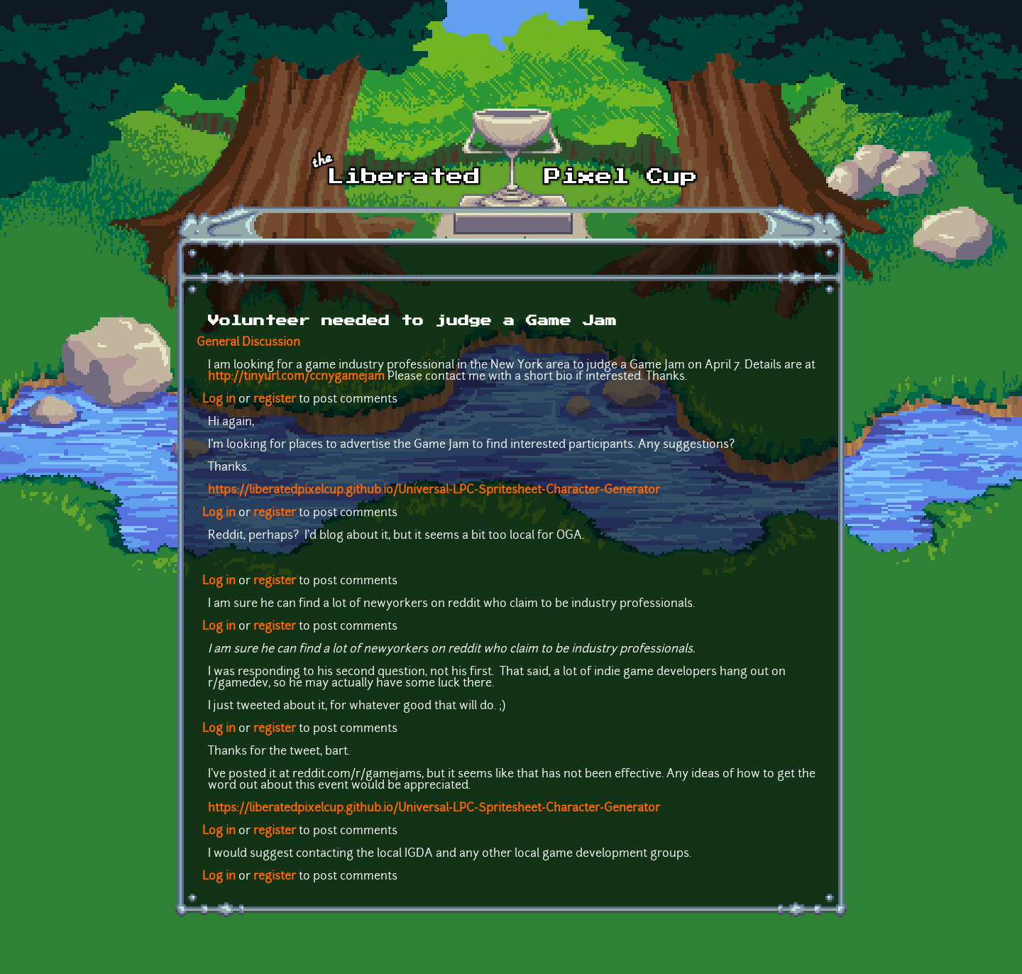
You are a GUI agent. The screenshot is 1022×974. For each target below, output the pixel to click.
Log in (219, 399)
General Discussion (248, 343)
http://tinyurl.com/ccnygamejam (296, 377)
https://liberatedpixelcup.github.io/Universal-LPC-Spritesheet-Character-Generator (434, 490)
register (274, 399)
